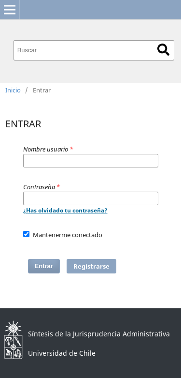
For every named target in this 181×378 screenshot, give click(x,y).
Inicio (13, 90)
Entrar (44, 266)
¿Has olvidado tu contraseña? (65, 210)
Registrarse (91, 266)
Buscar (163, 50)
